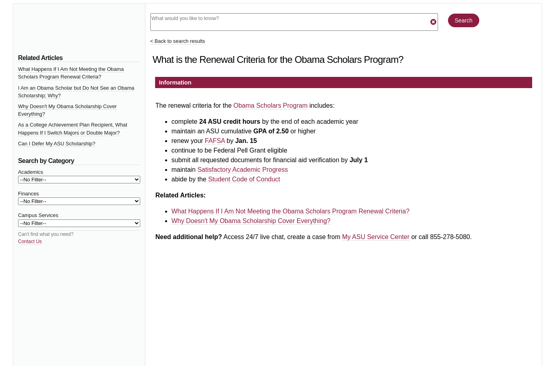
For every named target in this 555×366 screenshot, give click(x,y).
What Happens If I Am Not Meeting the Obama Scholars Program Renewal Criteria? (291, 211)
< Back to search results (177, 41)
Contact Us (30, 241)
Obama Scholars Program (271, 105)
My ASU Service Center (376, 236)
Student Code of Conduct (244, 179)
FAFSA (215, 140)
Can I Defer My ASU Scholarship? (56, 144)
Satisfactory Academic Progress (243, 169)
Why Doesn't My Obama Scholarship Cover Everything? (251, 220)
